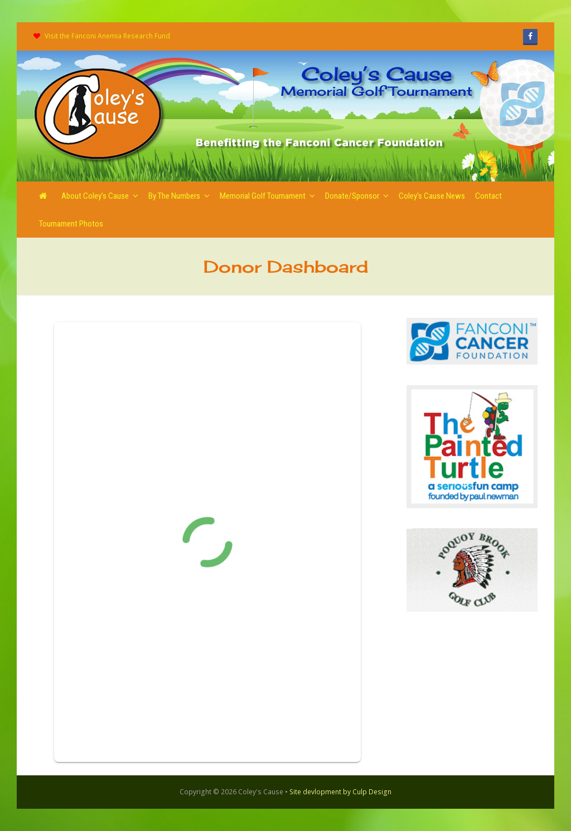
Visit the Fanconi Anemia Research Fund (107, 36)
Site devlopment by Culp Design (340, 791)
